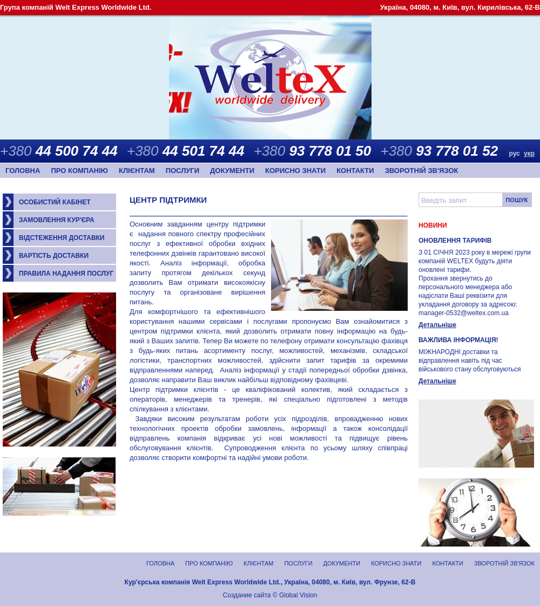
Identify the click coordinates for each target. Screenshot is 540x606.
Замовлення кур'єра (56, 220)
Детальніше (437, 325)
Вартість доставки (54, 255)
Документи (232, 171)
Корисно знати (295, 171)
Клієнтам (137, 171)
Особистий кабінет (55, 202)
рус (514, 153)
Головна (22, 171)
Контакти (355, 171)
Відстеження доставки (62, 238)
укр (529, 153)
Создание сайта (247, 595)
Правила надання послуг (66, 273)
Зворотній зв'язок (421, 171)
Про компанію (79, 171)
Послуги (182, 171)
